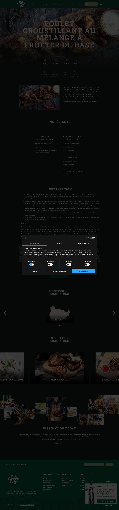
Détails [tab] (59, 243)
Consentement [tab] (34, 243)
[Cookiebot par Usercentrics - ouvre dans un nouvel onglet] (87, 238)
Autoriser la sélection (59, 271)
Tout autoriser (83, 271)
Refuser (35, 271)
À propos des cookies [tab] (84, 243)
